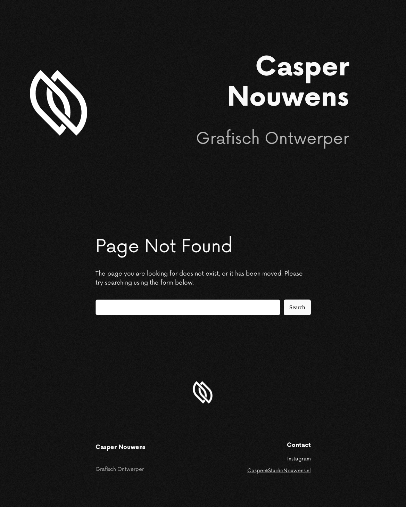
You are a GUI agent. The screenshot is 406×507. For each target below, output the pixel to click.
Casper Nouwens (288, 83)
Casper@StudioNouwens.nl (279, 471)
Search (297, 307)
